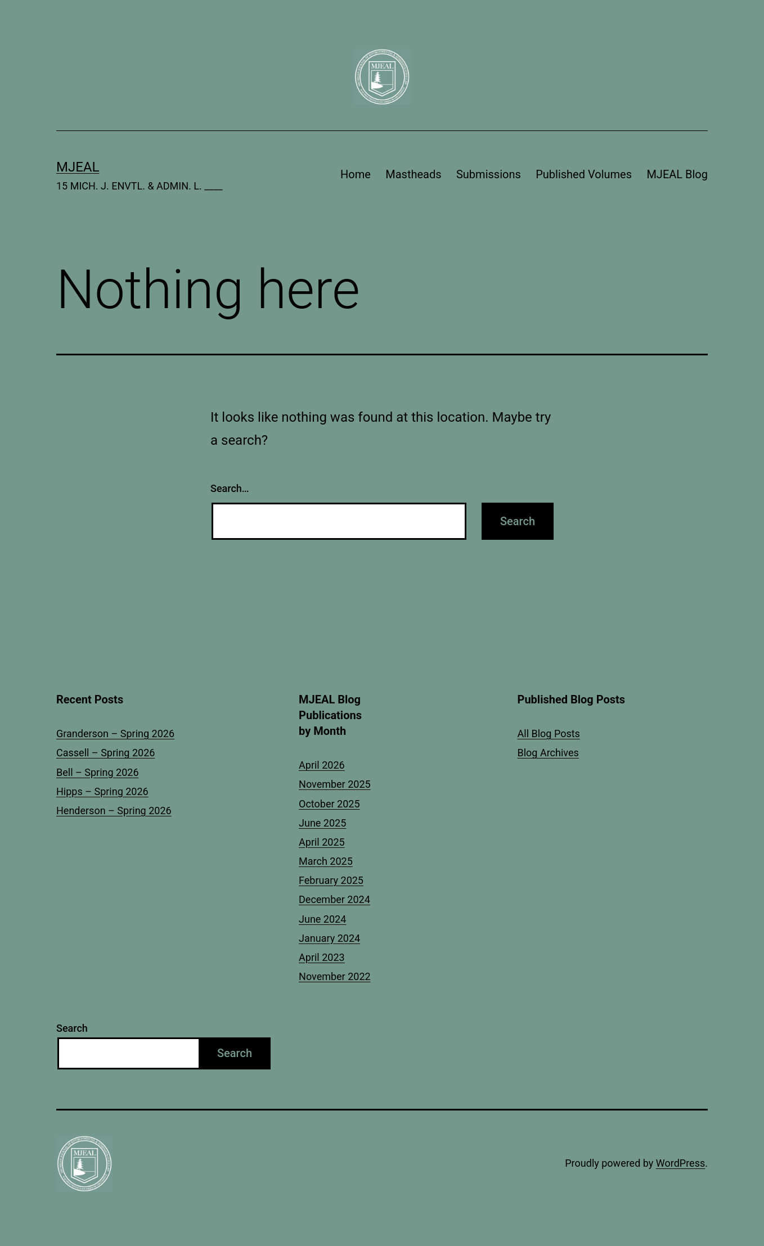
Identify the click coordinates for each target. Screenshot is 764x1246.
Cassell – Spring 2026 (105, 753)
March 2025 (326, 861)
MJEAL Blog (677, 174)
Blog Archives (548, 753)
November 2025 (335, 784)
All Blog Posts (549, 733)
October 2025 (329, 804)
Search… (229, 488)
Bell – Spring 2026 (97, 772)
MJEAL (77, 167)
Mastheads (413, 174)
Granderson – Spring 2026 (115, 733)
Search (72, 1028)
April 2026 (322, 765)
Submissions (488, 174)
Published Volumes (584, 174)
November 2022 (335, 976)
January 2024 (329, 938)
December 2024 (334, 899)
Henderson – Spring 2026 (114, 810)
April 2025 (322, 842)
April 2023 (322, 957)
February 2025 (331, 880)
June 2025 (322, 823)
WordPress (680, 1163)
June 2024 (322, 919)
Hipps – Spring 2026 (102, 791)
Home (355, 174)
